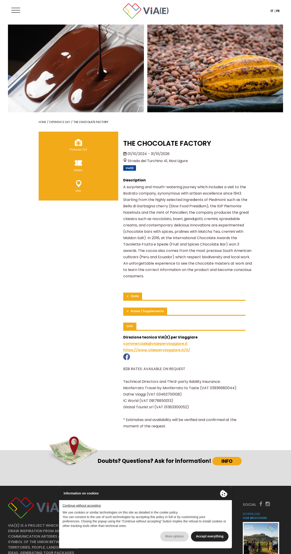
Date (89, 270)
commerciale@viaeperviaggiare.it (110, 318)
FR (278, 12)
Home (42, 122)
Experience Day (59, 122)
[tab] (158, 271)
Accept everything (209, 536)
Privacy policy (248, 548)
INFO (227, 429)
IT (272, 12)
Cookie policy (272, 548)
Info (84, 300)
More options (174, 536)
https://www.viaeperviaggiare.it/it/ (111, 324)
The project (112, 482)
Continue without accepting (82, 505)
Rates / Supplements (101, 285)
